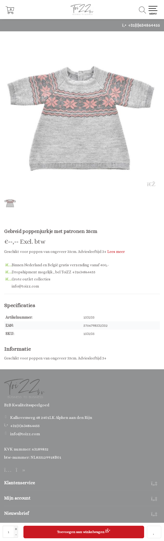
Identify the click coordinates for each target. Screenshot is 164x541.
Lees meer (116, 251)
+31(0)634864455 (144, 25)
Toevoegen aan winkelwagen (84, 531)
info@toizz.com (25, 433)
